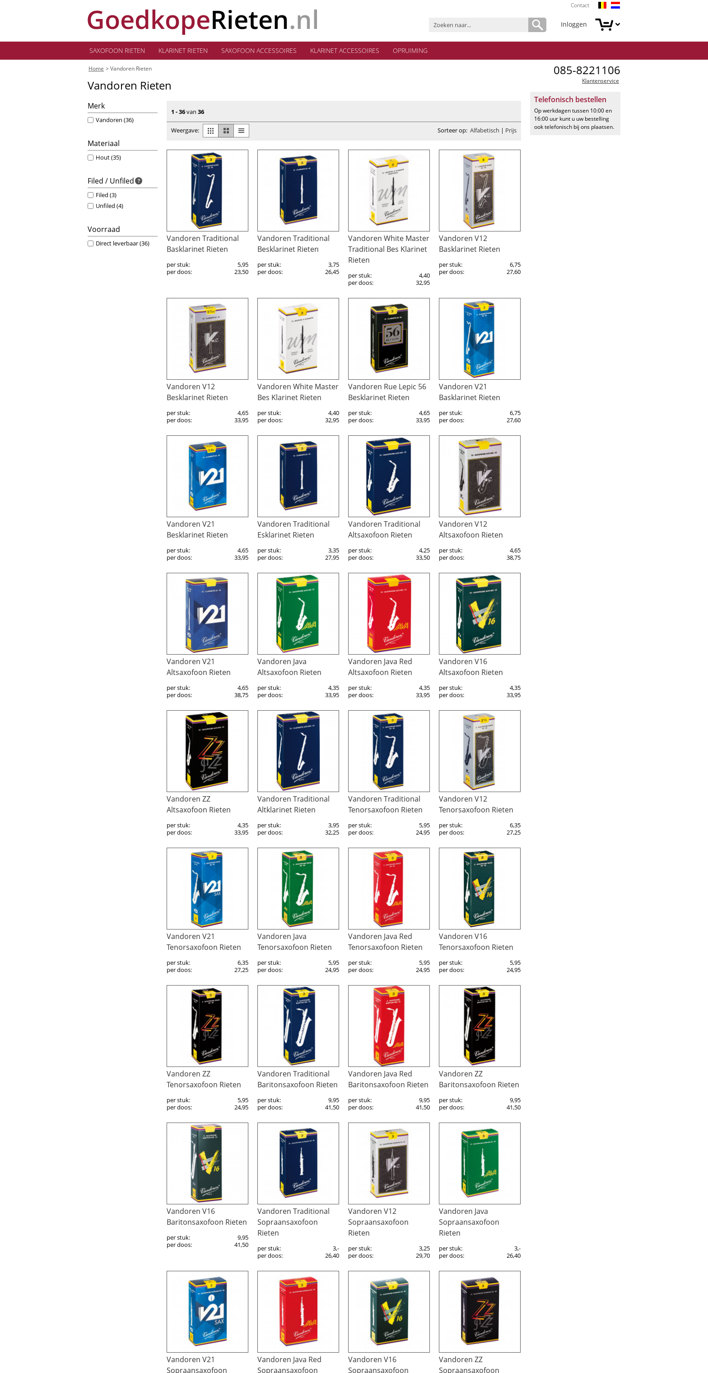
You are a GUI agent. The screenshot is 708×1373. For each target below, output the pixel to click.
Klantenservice (600, 83)
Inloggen (574, 24)
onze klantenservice (287, 1217)
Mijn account (107, 1217)
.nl (203, 19)
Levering (100, 1250)
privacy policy (549, 1358)
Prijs (511, 132)
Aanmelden (520, 1235)
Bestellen (102, 1239)
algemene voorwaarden (280, 1358)
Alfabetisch (484, 132)
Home (96, 71)
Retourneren (107, 1283)
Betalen (99, 1261)
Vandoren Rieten (131, 71)
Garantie (101, 1272)
